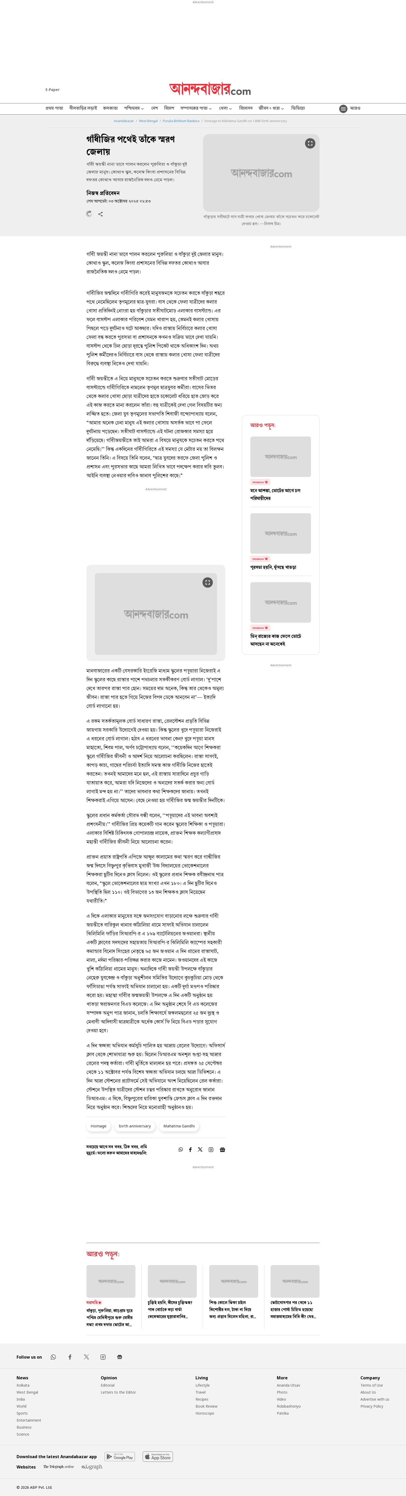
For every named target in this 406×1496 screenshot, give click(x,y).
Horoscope (204, 1413)
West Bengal (148, 121)
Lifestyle (202, 1385)
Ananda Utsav (288, 1385)
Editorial (107, 1385)
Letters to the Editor (118, 1392)
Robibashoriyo (289, 1406)
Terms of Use (371, 1385)
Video (281, 1399)
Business (24, 1427)
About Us (368, 1392)
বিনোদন (245, 108)
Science (23, 1434)
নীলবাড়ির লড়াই (83, 108)
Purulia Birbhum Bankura (181, 121)
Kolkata (23, 1385)
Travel (200, 1392)
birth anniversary (135, 1125)
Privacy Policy (371, 1406)
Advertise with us (374, 1399)
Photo (282, 1392)
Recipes (201, 1399)
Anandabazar (124, 121)
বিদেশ (169, 108)
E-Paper (53, 89)
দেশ (154, 108)
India (21, 1399)
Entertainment (29, 1420)
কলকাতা (110, 108)
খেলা (226, 109)
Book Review (206, 1406)
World (21, 1406)
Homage (98, 1125)
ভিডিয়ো (298, 108)
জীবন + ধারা (272, 109)
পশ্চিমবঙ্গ (134, 109)
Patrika (283, 1413)
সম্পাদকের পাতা (196, 109)
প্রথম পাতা (54, 108)
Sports (22, 1413)
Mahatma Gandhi (179, 1125)
